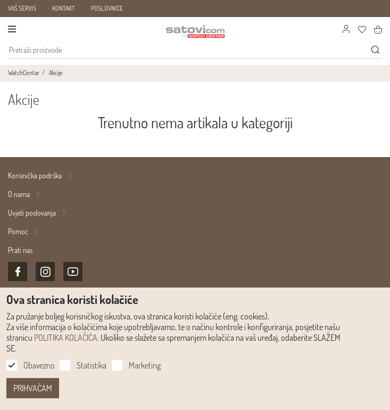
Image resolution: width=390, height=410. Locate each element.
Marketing (145, 365)
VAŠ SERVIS (22, 8)
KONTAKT (63, 8)
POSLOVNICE (107, 8)
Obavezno (38, 365)
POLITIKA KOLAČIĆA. (66, 337)
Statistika (91, 365)
